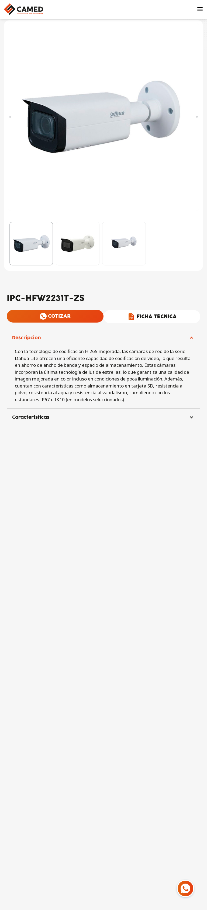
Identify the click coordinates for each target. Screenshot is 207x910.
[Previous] (14, 117)
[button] (103, 337)
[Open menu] (200, 9)
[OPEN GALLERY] (101, 117)
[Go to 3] (124, 243)
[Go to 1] (31, 243)
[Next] (193, 117)
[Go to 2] (77, 243)
